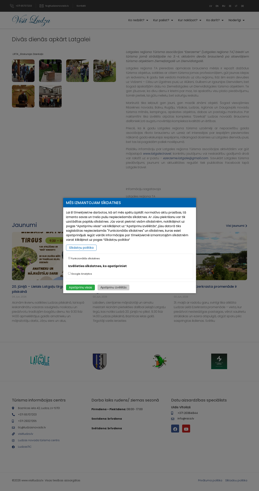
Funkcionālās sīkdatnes (84, 258)
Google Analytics (80, 273)
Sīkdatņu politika (81, 248)
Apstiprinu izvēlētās (113, 287)
